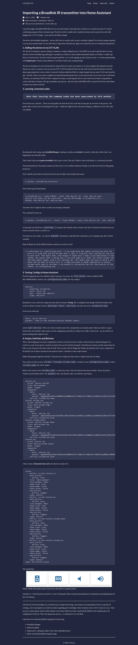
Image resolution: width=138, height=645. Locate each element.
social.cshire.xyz (51, 24)
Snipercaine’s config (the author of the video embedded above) (48, 631)
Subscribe (103, 3)
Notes (95, 3)
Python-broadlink (33, 628)
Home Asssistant (31, 20)
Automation (42, 20)
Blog (89, 3)
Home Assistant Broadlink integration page (42, 634)
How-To (51, 20)
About (112, 3)
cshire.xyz (28, 3)
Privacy (72, 643)
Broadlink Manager (33, 624)
